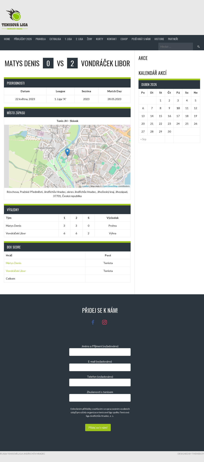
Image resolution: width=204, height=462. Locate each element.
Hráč (9, 255)
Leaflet (85, 186)
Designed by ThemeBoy (191, 453)
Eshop (124, 39)
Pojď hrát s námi (141, 39)
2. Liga (79, 39)
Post (108, 255)
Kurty (99, 39)
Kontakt (112, 39)
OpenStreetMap (110, 186)
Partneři (173, 39)
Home (7, 39)
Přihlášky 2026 (23, 39)
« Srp (143, 139)
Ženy (89, 39)
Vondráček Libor (16, 270)
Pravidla (41, 39)
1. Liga (68, 39)
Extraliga (55, 39)
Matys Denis (13, 263)
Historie (159, 39)
